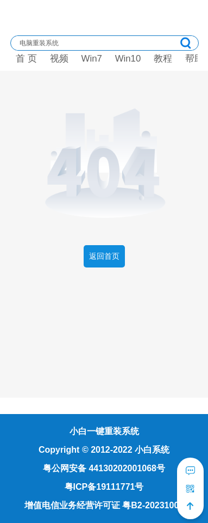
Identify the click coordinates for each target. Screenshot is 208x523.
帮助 (194, 58)
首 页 (26, 58)
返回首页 (104, 256)
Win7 (91, 58)
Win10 (128, 58)
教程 (163, 58)
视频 (59, 58)
